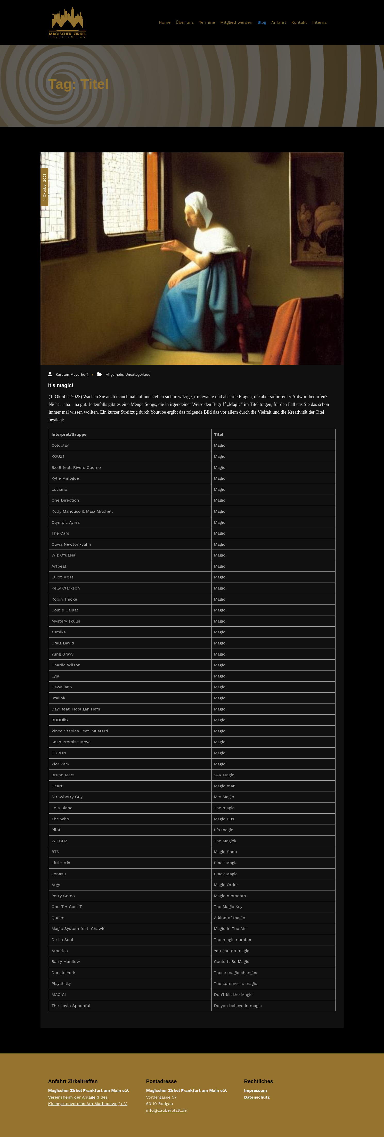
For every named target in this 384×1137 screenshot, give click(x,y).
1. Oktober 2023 (44, 187)
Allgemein (114, 374)
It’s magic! (60, 385)
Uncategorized (137, 374)
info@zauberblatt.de (166, 1110)
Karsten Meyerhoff (72, 374)
